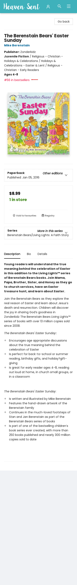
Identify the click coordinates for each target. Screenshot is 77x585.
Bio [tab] (29, 254)
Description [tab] (12, 254)
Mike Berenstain (17, 45)
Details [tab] (42, 254)
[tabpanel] (38, 362)
